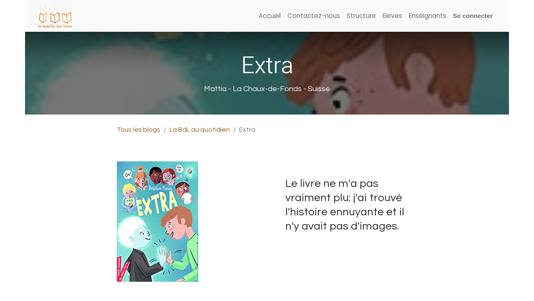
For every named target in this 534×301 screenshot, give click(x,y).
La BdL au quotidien (199, 129)
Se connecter (473, 15)
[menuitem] (269, 16)
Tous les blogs (138, 129)
